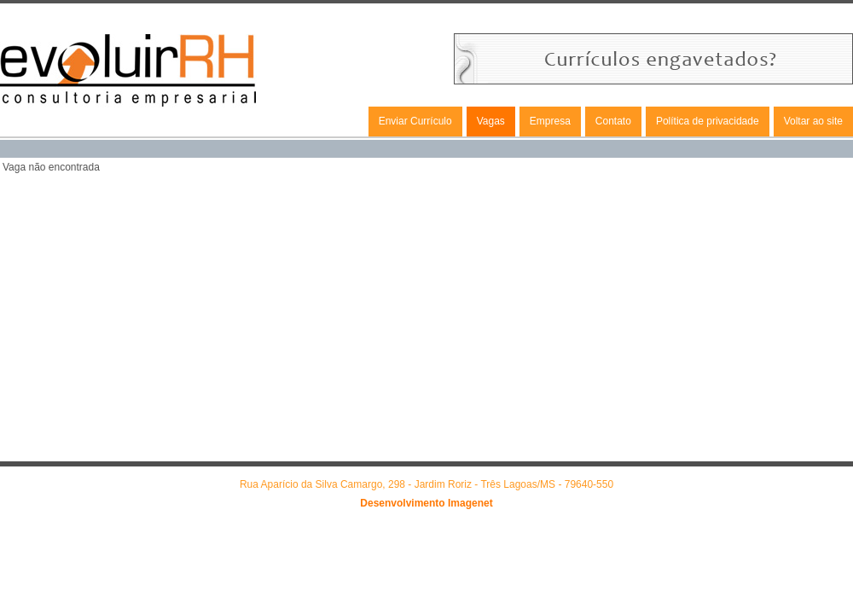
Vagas (491, 121)
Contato (613, 121)
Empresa (550, 121)
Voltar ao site (813, 121)
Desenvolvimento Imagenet (426, 503)
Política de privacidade (707, 121)
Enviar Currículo (415, 121)
